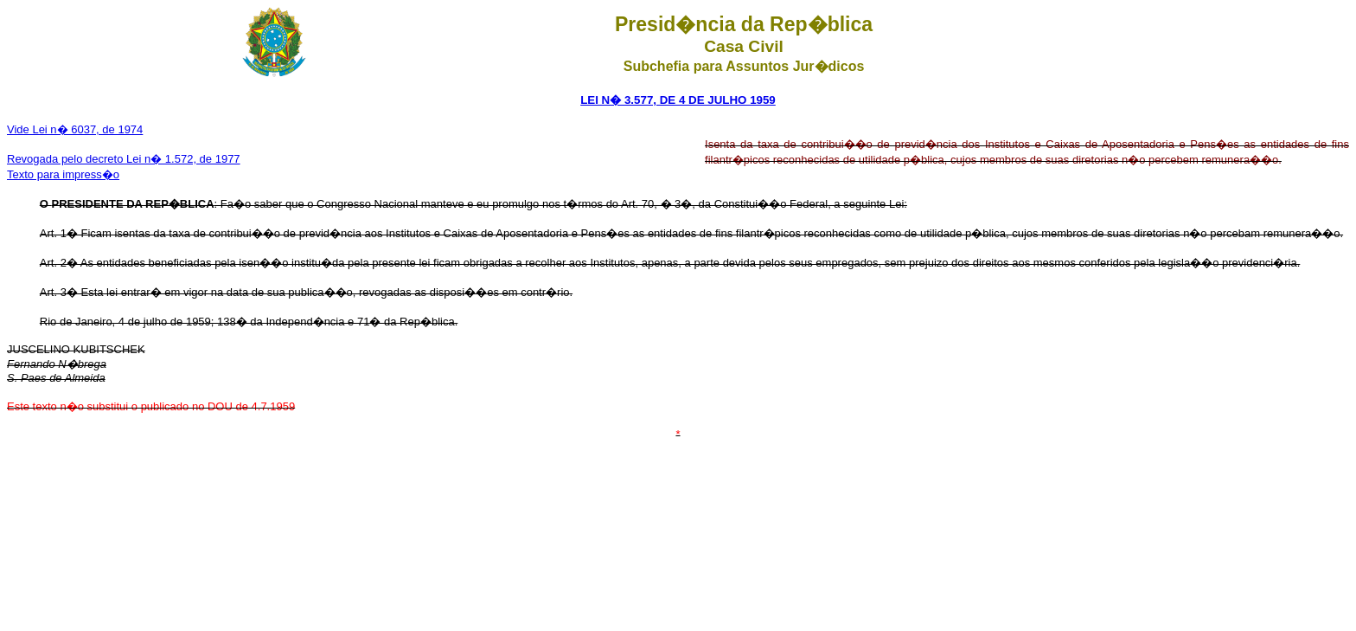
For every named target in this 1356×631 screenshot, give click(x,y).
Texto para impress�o (63, 174)
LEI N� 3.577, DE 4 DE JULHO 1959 (678, 99)
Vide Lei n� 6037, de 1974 (75, 129)
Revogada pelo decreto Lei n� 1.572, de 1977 (123, 158)
